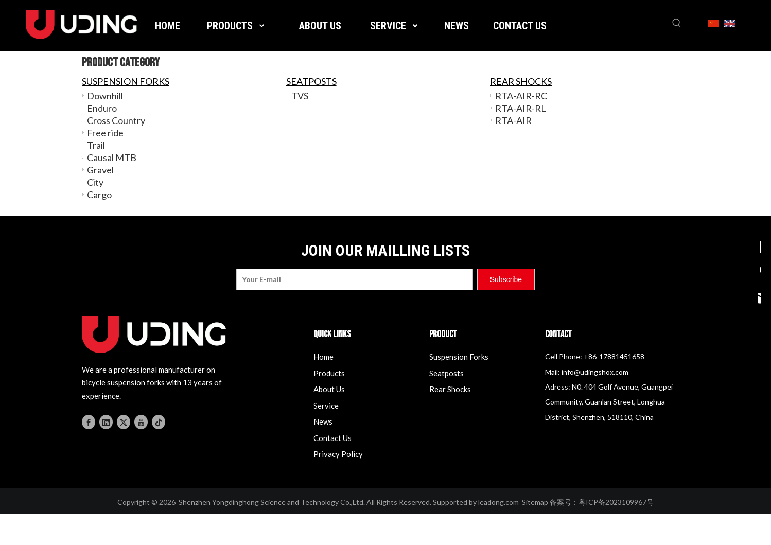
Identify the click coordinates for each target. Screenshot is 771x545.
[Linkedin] (106, 421)
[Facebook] (88, 421)
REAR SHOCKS (521, 81)
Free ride (105, 132)
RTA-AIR (513, 120)
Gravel (100, 169)
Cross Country (116, 120)
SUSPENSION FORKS (125, 81)
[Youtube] (141, 421)
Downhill (105, 95)
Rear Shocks (450, 389)
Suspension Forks (458, 356)
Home (323, 356)
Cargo (99, 194)
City (95, 182)
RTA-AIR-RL (520, 108)
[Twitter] (123, 421)
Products (329, 373)
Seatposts (446, 373)
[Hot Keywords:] (677, 23)
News (322, 421)
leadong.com (498, 502)
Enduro (102, 108)
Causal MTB (111, 157)
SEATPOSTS (311, 81)
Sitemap (535, 502)
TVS (299, 95)
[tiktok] (158, 421)
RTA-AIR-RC (521, 95)
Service (326, 405)
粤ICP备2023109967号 (616, 502)
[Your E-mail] (354, 279)
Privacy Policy (338, 454)
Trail (96, 145)
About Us (329, 389)
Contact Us (332, 438)
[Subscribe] (506, 279)
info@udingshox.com (595, 371)
